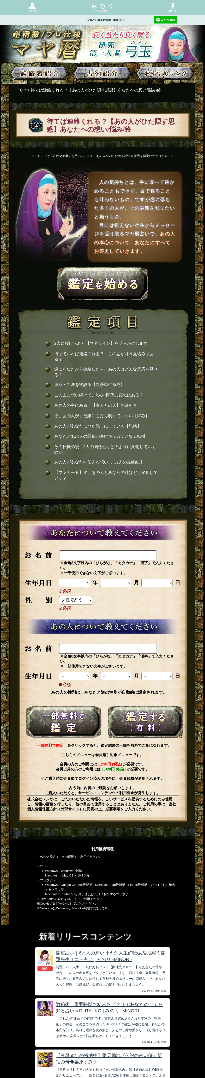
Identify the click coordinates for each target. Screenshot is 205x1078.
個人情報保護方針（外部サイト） (55, 809)
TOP (22, 90)
